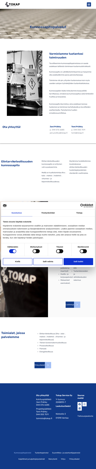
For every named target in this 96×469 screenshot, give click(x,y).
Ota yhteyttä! (42, 395)
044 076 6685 (58, 130)
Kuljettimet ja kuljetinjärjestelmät (31, 459)
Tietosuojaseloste (85, 416)
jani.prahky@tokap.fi (58, 133)
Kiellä (17, 261)
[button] (89, 4)
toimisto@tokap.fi (44, 418)
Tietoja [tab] (79, 213)
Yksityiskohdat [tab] (48, 213)
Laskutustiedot (63, 406)
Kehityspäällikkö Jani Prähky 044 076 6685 (43, 402)
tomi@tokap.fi (77, 133)
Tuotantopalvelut (41, 453)
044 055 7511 (79, 130)
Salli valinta (48, 261)
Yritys (63, 459)
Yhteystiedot (74, 459)
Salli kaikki (78, 261)
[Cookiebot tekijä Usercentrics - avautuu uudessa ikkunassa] (82, 205)
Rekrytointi (52, 459)
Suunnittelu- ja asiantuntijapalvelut (66, 453)
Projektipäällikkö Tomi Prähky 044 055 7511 (43, 412)
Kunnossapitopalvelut (22, 453)
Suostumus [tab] (17, 213)
